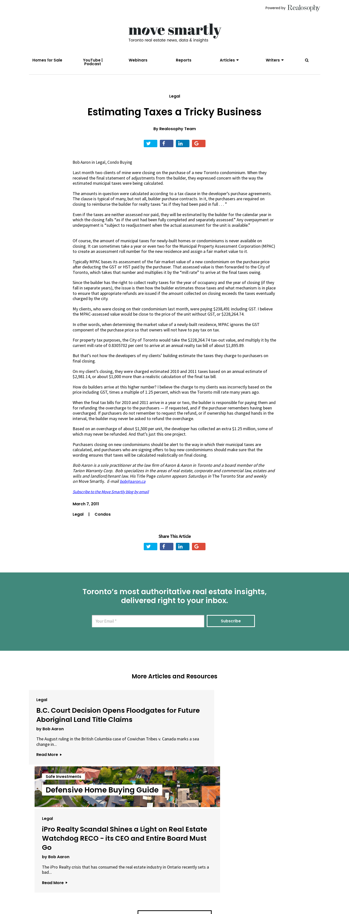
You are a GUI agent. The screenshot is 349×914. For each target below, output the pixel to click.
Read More (49, 784)
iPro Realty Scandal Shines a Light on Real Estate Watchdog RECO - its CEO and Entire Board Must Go (268, 739)
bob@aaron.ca (133, 487)
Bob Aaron (82, 168)
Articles (227, 60)
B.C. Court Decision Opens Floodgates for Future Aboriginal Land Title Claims (74, 730)
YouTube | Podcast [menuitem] (93, 62)
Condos (103, 520)
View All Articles (174, 834)
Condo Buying (122, 168)
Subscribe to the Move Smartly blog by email (114, 497)
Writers (273, 60)
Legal (174, 102)
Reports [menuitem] (183, 60)
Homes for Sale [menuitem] (47, 60)
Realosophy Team (177, 135)
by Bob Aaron (50, 753)
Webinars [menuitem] (138, 60)
